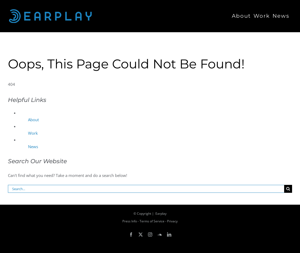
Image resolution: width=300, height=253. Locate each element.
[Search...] (146, 189)
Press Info (129, 221)
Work (33, 133)
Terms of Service (152, 221)
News (33, 146)
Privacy (172, 221)
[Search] (288, 189)
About (33, 119)
